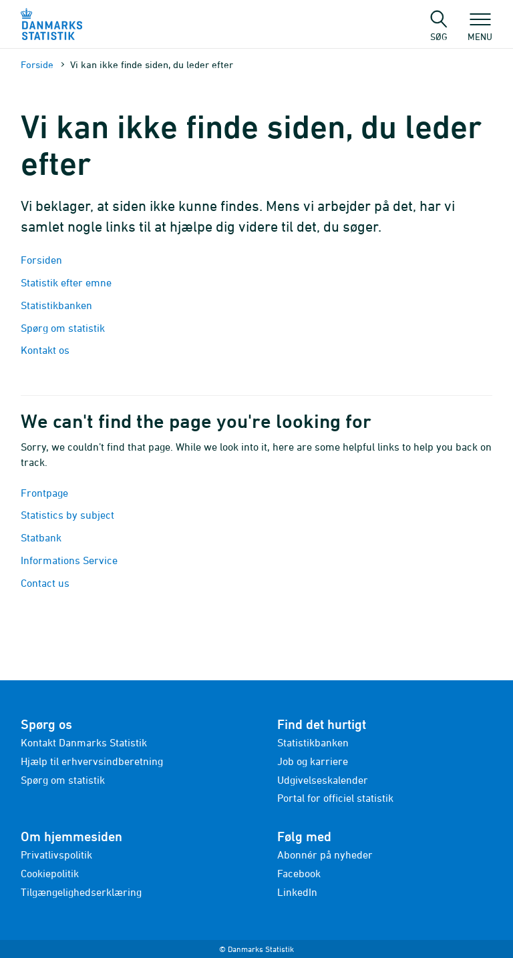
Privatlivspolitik (56, 855)
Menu (480, 30)
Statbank (41, 537)
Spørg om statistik (63, 328)
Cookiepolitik (50, 873)
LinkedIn (297, 892)
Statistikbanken (58, 305)
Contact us (45, 583)
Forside (37, 64)
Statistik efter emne (66, 282)
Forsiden (41, 260)
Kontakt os (45, 350)
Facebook (299, 873)
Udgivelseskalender (322, 780)
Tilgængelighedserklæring (81, 892)
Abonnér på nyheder (325, 855)
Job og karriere (312, 761)
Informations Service (69, 560)
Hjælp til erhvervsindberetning (92, 761)
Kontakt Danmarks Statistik (84, 742)
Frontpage (44, 493)
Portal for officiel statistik (335, 798)
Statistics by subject (67, 515)
